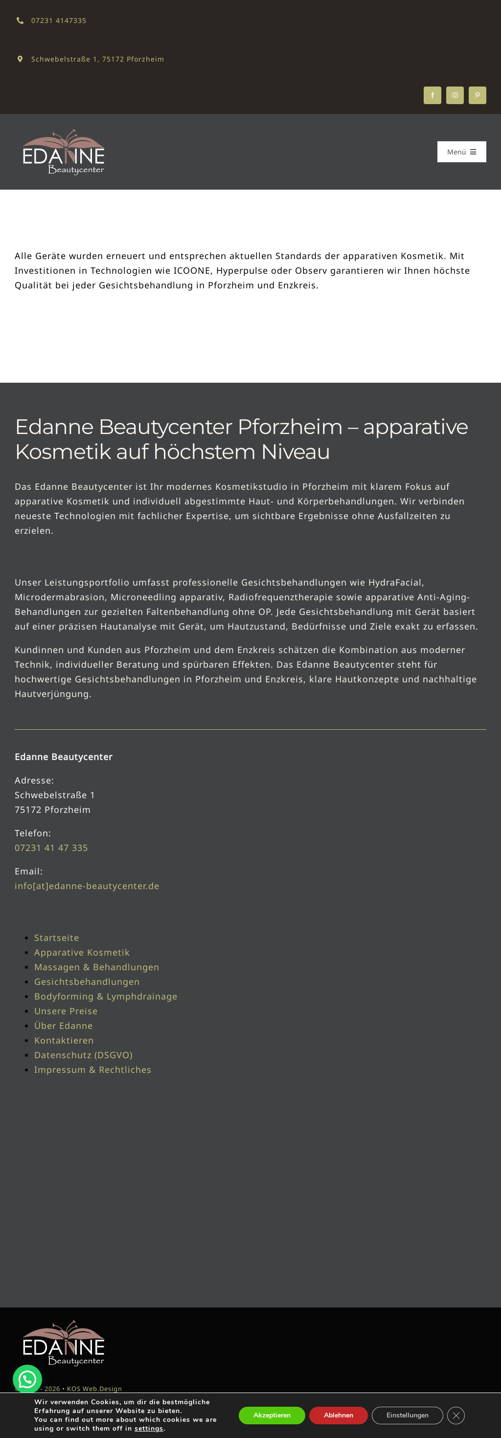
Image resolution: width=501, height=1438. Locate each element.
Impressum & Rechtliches (93, 1069)
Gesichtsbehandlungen (87, 981)
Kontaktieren (64, 1040)
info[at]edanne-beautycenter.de (87, 886)
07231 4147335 (59, 20)
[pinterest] (477, 95)
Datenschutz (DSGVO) (83, 1055)
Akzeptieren (272, 1415)
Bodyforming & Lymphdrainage (106, 996)
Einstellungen (408, 1415)
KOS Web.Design (94, 1388)
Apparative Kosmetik (82, 952)
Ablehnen (338, 1415)
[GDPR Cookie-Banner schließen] (456, 1415)
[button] (27, 1379)
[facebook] (432, 95)
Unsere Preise (66, 1011)
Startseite (56, 937)
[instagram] (455, 95)
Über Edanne (63, 1025)
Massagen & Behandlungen (96, 967)
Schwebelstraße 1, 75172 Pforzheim (97, 59)
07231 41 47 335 (51, 847)
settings (149, 1428)
